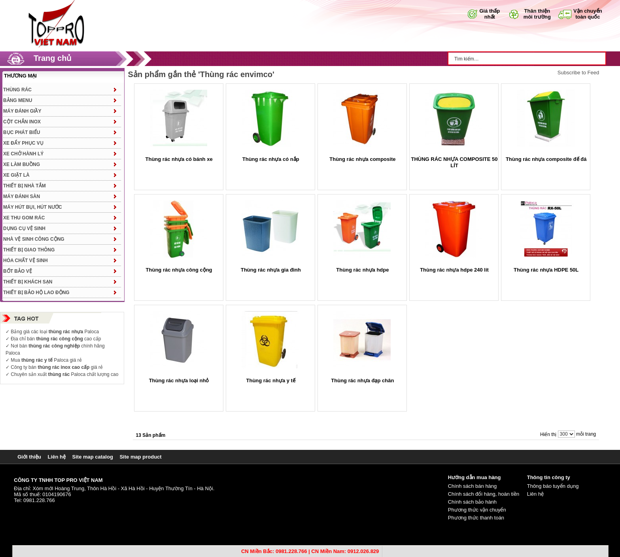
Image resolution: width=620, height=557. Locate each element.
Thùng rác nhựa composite (362, 159)
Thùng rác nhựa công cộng (179, 270)
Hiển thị (548, 434)
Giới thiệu (29, 457)
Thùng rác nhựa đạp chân (362, 380)
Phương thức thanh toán (476, 518)
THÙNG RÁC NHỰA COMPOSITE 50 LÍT (454, 162)
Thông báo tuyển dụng (553, 486)
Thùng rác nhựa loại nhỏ (179, 380)
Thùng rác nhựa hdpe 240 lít (454, 270)
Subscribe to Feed (578, 73)
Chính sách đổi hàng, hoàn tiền (484, 494)
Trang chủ (52, 58)
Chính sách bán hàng (472, 486)
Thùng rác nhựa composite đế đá (546, 159)
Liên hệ (57, 457)
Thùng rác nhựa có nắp (270, 159)
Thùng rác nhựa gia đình (271, 270)
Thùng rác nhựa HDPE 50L (546, 270)
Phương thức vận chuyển (477, 510)
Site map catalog (92, 457)
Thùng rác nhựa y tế (270, 380)
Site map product (140, 457)
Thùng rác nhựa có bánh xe (179, 159)
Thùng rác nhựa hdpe (362, 270)
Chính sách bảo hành (472, 502)
